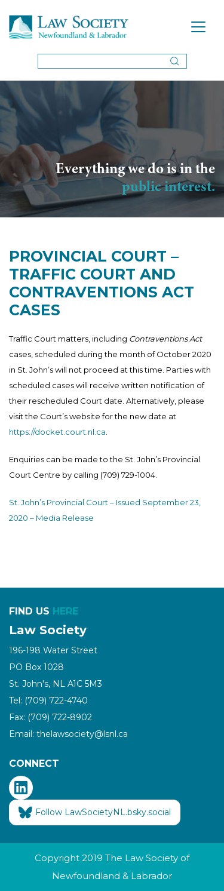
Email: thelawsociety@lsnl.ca (68, 734)
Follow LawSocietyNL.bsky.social (95, 813)
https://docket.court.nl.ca (57, 432)
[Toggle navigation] (198, 27)
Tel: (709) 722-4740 (48, 700)
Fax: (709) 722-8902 (50, 717)
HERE (65, 611)
